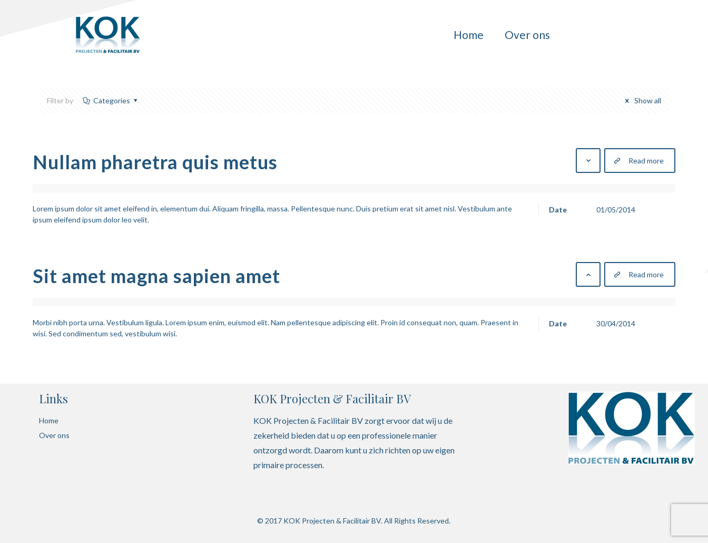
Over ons (54, 435)
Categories (110, 100)
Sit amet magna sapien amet (156, 275)
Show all (641, 100)
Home (48, 420)
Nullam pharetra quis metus (155, 161)
